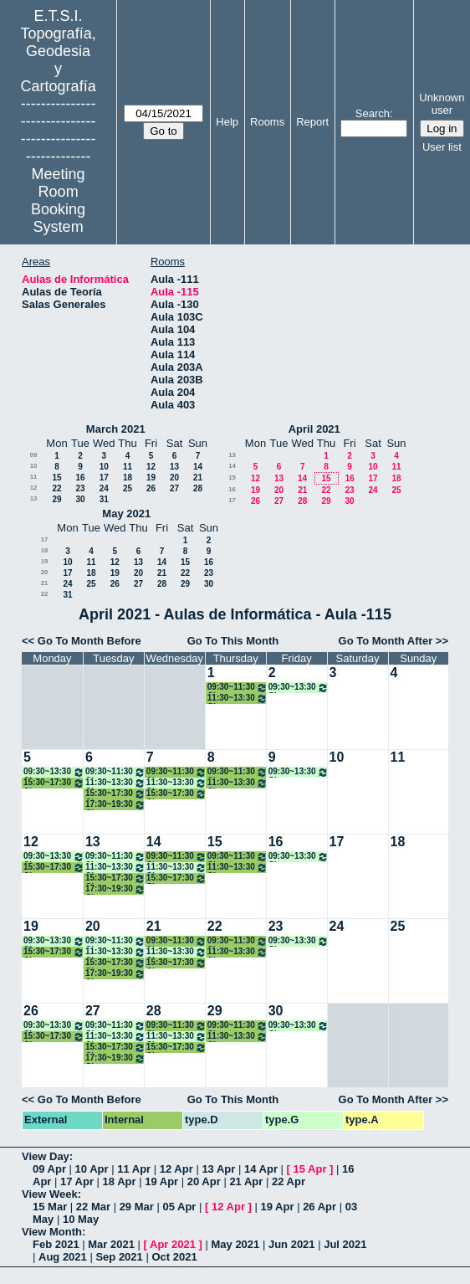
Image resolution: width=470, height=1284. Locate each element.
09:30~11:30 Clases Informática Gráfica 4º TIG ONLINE (115, 772)
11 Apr (134, 1169)
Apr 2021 (173, 1244)
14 (197, 466)
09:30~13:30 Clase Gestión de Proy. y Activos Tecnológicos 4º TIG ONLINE (298, 687)
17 (104, 477)
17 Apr (77, 1181)
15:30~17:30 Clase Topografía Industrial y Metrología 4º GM (115, 793)
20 (174, 477)
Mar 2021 (111, 1244)
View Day (45, 1156)
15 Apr (310, 1169)
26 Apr (319, 1206)
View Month (52, 1231)
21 (197, 477)
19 (151, 477)
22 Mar (93, 1206)
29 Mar (137, 1206)
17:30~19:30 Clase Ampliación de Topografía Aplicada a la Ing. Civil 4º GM (115, 804)
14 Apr (261, 1169)
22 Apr (288, 1181)
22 (56, 488)
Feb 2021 (56, 1244)
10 (34, 466)
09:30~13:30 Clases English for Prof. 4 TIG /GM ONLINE (53, 772)
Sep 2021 (118, 1257)
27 (174, 488)
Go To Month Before (89, 640)
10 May (81, 1219)
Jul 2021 (345, 1244)
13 (174, 466)
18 (127, 477)
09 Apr (49, 1169)
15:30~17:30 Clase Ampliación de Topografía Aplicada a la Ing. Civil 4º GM (53, 783)
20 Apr (204, 1181)
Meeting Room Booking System (58, 200)
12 (151, 466)
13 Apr (218, 1169)
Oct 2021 (174, 1257)
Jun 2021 (291, 1244)
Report (312, 122)
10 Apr (92, 1169)
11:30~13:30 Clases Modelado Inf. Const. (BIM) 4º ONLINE (115, 783)
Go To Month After (386, 640)
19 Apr (161, 1181)
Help (227, 122)
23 (79, 488)
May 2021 (126, 513)
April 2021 (314, 429)
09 (34, 455)
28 (197, 488)
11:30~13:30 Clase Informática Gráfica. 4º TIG (237, 698)
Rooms (267, 122)
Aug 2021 (62, 1257)
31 (104, 499)
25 (127, 488)
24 (104, 488)
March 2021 (116, 429)
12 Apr (176, 1169)
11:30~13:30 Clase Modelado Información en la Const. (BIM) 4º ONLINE (176, 783)
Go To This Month (233, 640)
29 (56, 499)
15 (56, 477)
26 (151, 488)
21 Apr (246, 1181)
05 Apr (179, 1206)
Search (372, 113)
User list (442, 147)
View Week (50, 1194)
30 (79, 499)
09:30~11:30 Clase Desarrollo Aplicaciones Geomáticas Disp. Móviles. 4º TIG (237, 687)
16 (79, 477)
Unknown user (441, 103)
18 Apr (119, 1181)
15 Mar (50, 1206)
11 (127, 466)
